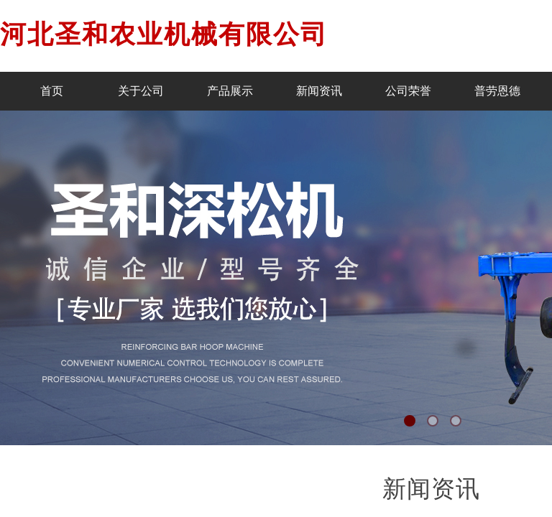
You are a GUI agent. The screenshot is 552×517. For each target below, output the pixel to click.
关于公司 (141, 91)
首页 (51, 91)
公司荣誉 (408, 91)
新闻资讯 (319, 91)
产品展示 (230, 91)
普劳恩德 (497, 91)
